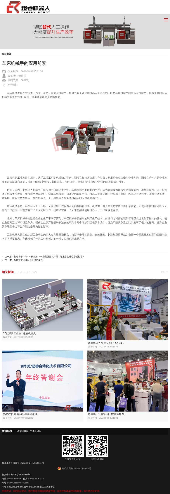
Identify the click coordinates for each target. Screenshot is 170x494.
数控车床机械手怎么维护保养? (29, 260)
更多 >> (164, 272)
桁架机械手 (22, 431)
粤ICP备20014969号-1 (21, 474)
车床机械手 (35, 431)
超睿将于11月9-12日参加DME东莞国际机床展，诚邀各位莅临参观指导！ (49, 256)
